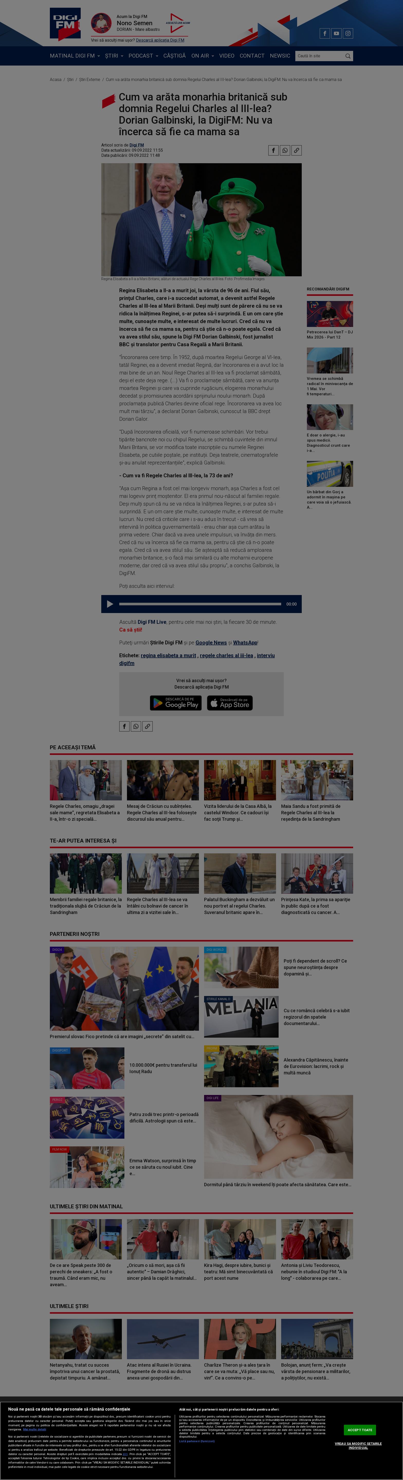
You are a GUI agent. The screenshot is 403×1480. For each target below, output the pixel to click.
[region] (201, 1441)
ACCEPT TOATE (360, 1430)
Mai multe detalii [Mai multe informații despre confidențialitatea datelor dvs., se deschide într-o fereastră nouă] (34, 1429)
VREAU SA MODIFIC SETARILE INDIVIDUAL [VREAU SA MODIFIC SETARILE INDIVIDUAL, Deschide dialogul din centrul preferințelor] (358, 1446)
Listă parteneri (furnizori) (197, 1441)
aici (125, 1454)
